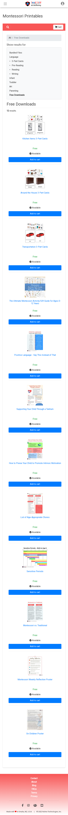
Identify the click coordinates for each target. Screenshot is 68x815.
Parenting (13, 91)
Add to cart (35, 159)
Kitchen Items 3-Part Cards (35, 138)
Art (10, 86)
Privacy (34, 796)
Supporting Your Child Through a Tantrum (35, 409)
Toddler (12, 82)
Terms (34, 792)
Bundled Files (15, 52)
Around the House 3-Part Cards (35, 192)
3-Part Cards (18, 61)
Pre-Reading (17, 65)
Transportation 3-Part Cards (35, 247)
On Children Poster (35, 733)
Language (13, 57)
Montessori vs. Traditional (35, 625)
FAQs (34, 789)
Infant (12, 78)
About (34, 782)
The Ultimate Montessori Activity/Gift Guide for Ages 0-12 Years (35, 302)
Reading (15, 69)
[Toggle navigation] (62, 4)
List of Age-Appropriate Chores (35, 517)
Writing (15, 74)
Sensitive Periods (35, 571)
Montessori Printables (23, 16)
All (10, 37)
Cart (58, 27)
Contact (34, 778)
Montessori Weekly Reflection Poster (35, 679)
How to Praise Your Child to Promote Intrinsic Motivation (35, 463)
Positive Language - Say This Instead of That (35, 355)
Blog (34, 785)
